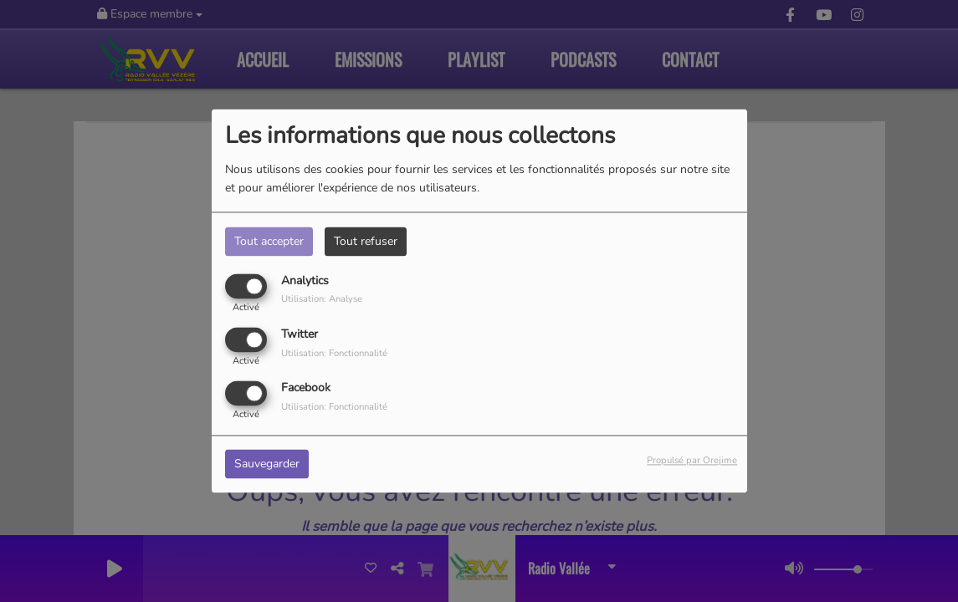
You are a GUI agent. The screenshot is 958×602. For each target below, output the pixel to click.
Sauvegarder (267, 464)
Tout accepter (269, 241)
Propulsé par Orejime (692, 461)
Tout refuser (365, 241)
